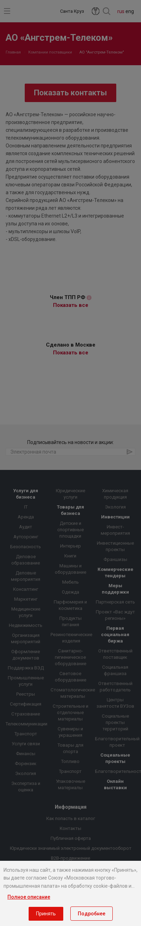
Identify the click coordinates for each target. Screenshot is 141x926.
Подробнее (91, 913)
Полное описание (28, 897)
